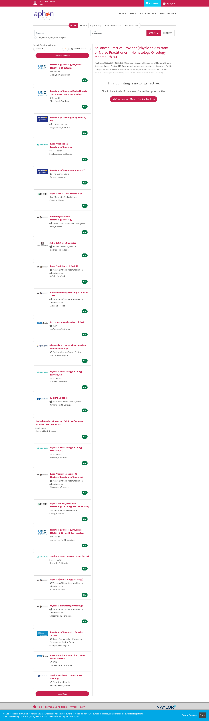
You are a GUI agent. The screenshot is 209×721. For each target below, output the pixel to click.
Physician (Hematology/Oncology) (66, 579)
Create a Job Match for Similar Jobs (133, 99)
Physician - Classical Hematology (65, 193)
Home (122, 13)
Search (73, 25)
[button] (168, 33)
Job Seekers (153, 3)
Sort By (38, 49)
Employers (169, 3)
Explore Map (96, 25)
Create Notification (80, 49)
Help (37, 706)
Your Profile (148, 13)
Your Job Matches (113, 25)
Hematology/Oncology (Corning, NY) (67, 170)
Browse (83, 25)
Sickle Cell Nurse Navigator (62, 242)
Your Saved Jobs (131, 25)
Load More (62, 693)
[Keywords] (62, 33)
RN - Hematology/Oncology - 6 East (66, 322)
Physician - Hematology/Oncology (66, 605)
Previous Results (62, 55)
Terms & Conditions (56, 706)
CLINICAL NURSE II (58, 398)
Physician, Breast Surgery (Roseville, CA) (69, 556)
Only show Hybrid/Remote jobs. (52, 37)
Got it (202, 715)
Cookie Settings (189, 715)
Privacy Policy (77, 706)
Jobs (133, 13)
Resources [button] (167, 13)
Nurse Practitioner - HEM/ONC (63, 266)
